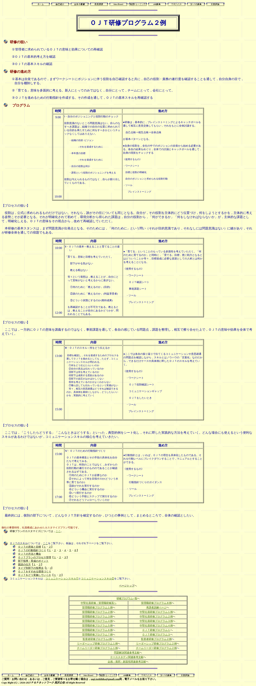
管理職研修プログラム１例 (97, 607)
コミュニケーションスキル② (97, 578)
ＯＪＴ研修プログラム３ (156, 634)
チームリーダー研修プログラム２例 (156, 648)
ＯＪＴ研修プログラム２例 (128, 22)
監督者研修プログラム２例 (156, 639)
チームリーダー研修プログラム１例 (97, 648)
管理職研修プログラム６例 (97, 630)
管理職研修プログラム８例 (156, 602)
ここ (58, 531)
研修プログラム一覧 (127, 598)
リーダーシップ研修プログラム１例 (97, 643)
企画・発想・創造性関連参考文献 (127, 661)
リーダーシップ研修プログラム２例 (156, 643)
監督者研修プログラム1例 (97, 639)
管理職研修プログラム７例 (97, 634)
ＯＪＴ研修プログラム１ (156, 630)
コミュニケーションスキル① (62, 578)
